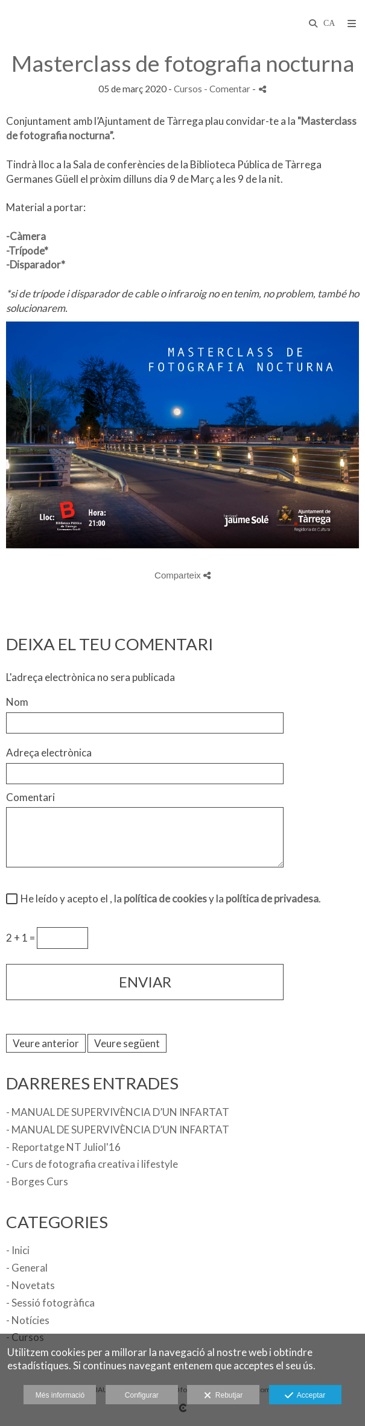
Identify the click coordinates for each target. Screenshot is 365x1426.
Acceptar (305, 1396)
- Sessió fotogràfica (50, 1302)
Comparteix (182, 575)
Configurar (142, 1395)
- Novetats (30, 1285)
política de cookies (165, 898)
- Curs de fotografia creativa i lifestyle (92, 1164)
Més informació (60, 1395)
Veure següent (127, 1043)
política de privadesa (272, 898)
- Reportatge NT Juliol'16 (63, 1147)
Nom (17, 702)
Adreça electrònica (49, 752)
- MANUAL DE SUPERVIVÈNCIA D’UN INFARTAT (117, 1112)
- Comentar (228, 88)
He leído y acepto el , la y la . (169, 898)
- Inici (18, 1250)
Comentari (30, 797)
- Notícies (27, 1320)
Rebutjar (223, 1396)
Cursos (188, 88)
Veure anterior (46, 1043)
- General (27, 1267)
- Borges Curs (37, 1181)
